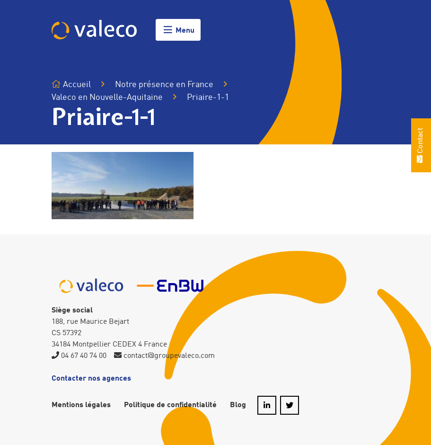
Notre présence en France (164, 84)
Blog (238, 405)
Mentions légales (81, 405)
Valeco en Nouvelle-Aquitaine (107, 97)
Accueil (71, 84)
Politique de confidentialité (170, 405)
